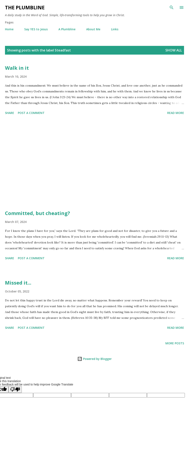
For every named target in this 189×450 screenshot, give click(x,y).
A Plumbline (66, 29)
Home (9, 29)
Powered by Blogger (94, 359)
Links (114, 29)
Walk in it (17, 67)
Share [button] (9, 113)
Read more (175, 113)
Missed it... (18, 282)
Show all (173, 50)
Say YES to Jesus (36, 29)
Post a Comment (31, 113)
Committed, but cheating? (37, 213)
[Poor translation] (15, 389)
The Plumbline (25, 7)
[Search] (171, 7)
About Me (93, 29)
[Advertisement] (94, 163)
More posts (174, 343)
